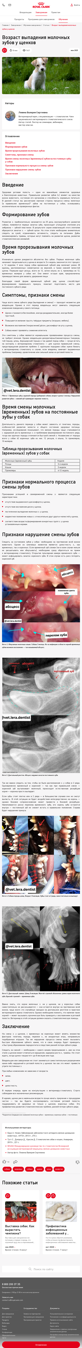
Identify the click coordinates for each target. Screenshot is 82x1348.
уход (49, 1169)
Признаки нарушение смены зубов (23, 169)
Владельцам (25, 12)
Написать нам (7, 1297)
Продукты (19, 19)
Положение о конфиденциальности (63, 1317)
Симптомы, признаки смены (19, 154)
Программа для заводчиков (41, 19)
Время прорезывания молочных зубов (25, 150)
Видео (4, 1326)
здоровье (18, 1169)
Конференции (7, 1332)
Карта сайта (54, 1326)
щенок (39, 1169)
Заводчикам (41, 12)
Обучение (63, 19)
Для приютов (7, 1317)
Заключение (11, 173)
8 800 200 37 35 (11, 1284)
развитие (59, 1169)
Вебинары (5, 1323)
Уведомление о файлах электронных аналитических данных (63, 1330)
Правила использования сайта (61, 1320)
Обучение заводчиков (32, 25)
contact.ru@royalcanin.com (12, 1300)
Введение (10, 142)
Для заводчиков (8, 1314)
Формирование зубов (16, 146)
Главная (5, 25)
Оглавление (41, 1345)
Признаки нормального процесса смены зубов (29, 165)
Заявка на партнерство (32, 1314)
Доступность (54, 1323)
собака (29, 1169)
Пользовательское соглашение (61, 1314)
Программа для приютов (32, 1320)
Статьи (46, 25)
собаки (7, 1169)
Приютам (55, 12)
